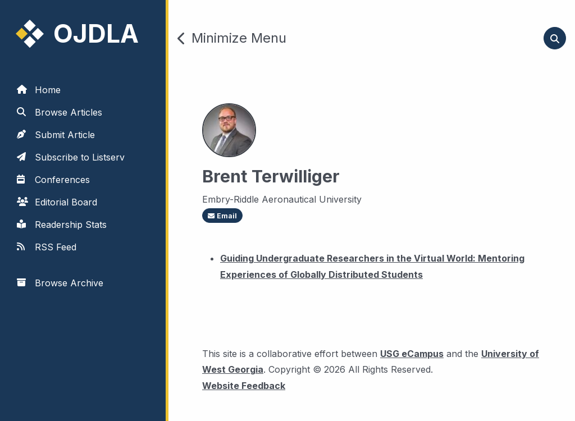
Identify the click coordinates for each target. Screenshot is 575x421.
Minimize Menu (231, 38)
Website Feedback (243, 384)
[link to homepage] (84, 34)
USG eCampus (412, 353)
